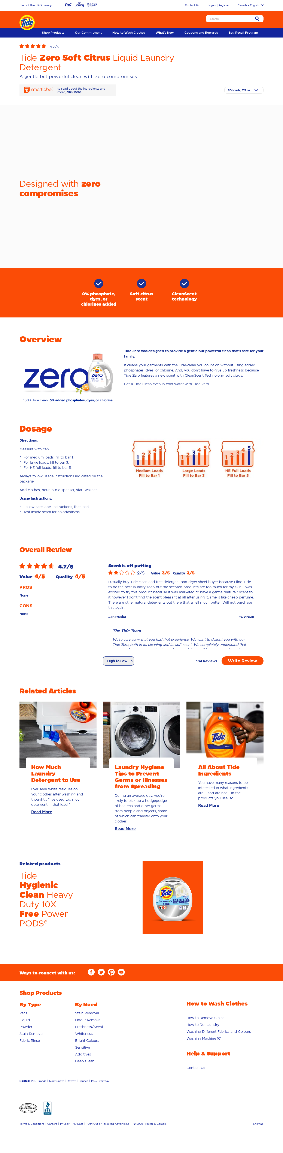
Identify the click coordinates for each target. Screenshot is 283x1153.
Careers (52, 1123)
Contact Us (192, 5)
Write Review (242, 660)
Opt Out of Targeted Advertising (108, 1123)
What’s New (165, 32)
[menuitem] (53, 33)
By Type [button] (30, 1004)
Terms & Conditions (31, 1123)
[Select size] (244, 90)
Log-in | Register (218, 5)
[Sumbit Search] (257, 19)
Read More (41, 812)
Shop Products (53, 32)
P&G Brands (38, 1080)
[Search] (235, 18)
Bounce (83, 1080)
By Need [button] (86, 1004)
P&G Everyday (100, 1080)
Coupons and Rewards (201, 32)
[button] (34, 47)
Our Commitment (88, 32)
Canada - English (251, 5)
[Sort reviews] (118, 661)
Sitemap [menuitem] (258, 1123)
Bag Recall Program (243, 32)
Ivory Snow (56, 1080)
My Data (78, 1123)
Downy (71, 1080)
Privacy (65, 1123)
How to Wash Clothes (128, 32)
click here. (74, 92)
